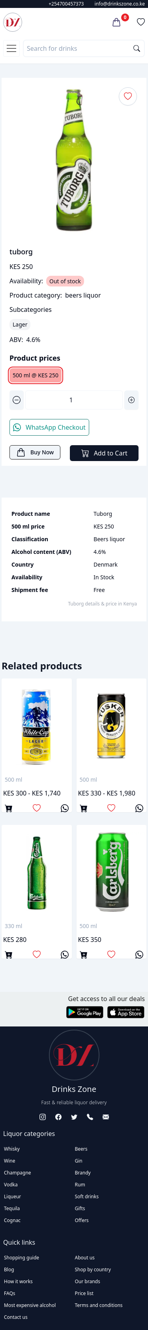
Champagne (17, 1172)
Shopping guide (21, 1257)
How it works (18, 1281)
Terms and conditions (99, 1305)
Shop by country (93, 1269)
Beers (81, 1148)
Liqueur (12, 1196)
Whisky (12, 1148)
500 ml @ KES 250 (35, 375)
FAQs (9, 1293)
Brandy (83, 1172)
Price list (84, 1293)
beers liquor (83, 295)
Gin (78, 1160)
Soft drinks (87, 1196)
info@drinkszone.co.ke (120, 3)
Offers (82, 1220)
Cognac (12, 1220)
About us (85, 1257)
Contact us (16, 1317)
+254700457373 (66, 3)
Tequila (12, 1208)
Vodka (11, 1184)
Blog (9, 1269)
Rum (80, 1184)
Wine (9, 1160)
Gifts (80, 1208)
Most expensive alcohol (30, 1305)
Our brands (87, 1281)
